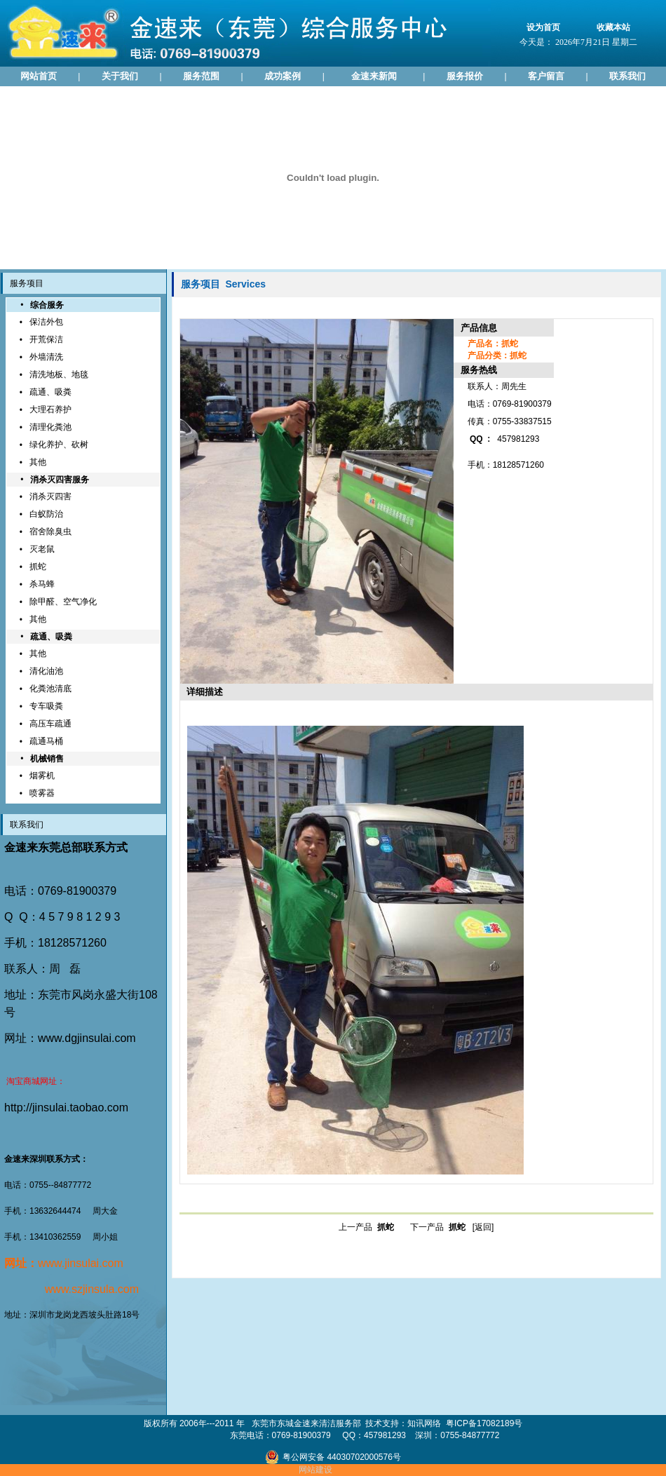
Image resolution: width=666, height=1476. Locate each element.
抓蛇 (37, 566)
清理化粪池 (50, 427)
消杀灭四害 (50, 496)
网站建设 (315, 1470)
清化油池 (46, 671)
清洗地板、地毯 (58, 374)
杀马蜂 (42, 584)
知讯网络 (424, 1423)
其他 (37, 462)
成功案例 (282, 76)
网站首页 (38, 76)
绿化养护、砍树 (58, 444)
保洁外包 (46, 322)
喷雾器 (42, 793)
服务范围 (201, 76)
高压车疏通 (50, 724)
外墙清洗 (46, 357)
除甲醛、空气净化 (63, 602)
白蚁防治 (46, 514)
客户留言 (546, 76)
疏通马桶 (46, 741)
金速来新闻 (374, 76)
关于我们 (120, 76)
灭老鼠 (42, 549)
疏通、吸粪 (50, 392)
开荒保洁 (46, 339)
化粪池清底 (50, 688)
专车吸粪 (46, 706)
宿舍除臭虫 (50, 531)
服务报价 (465, 76)
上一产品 (366, 1227)
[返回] (483, 1227)
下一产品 (437, 1227)
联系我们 (627, 76)
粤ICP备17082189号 (484, 1423)
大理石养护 (50, 409)
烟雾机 (42, 775)
